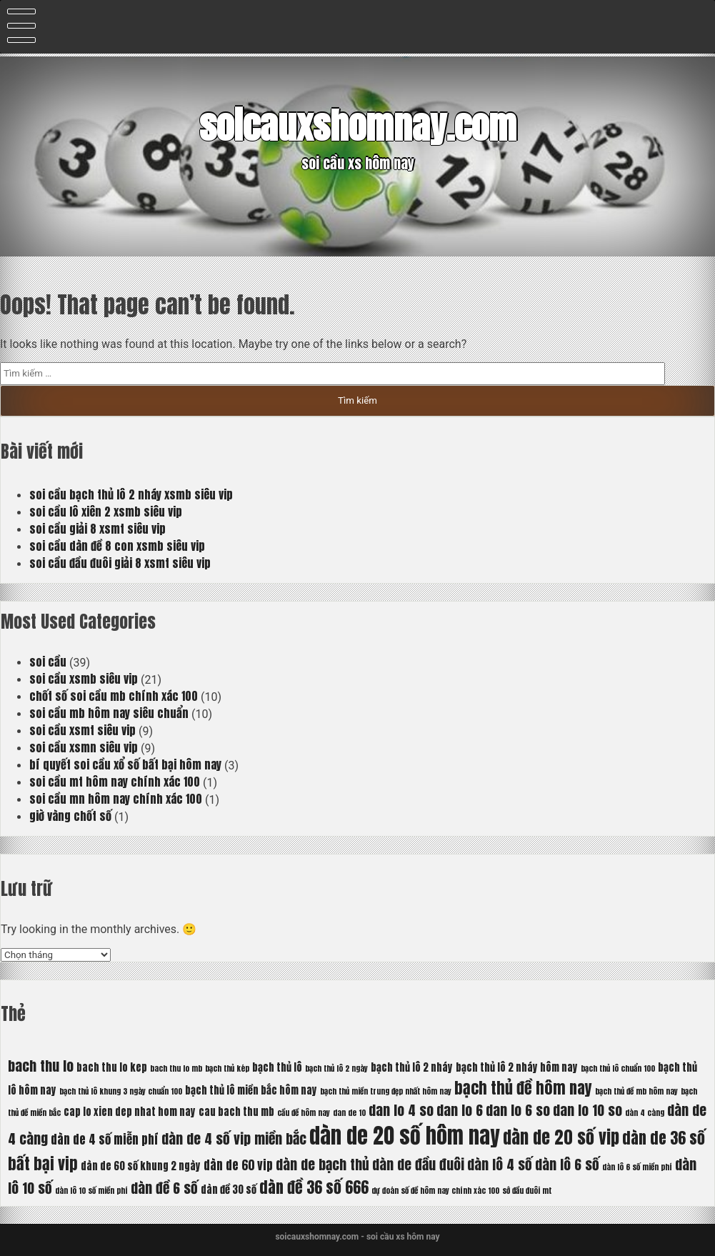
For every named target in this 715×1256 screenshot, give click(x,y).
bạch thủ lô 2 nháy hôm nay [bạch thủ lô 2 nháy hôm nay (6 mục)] (517, 1067)
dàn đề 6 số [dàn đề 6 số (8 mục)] (164, 1187)
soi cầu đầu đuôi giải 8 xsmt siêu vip (120, 563)
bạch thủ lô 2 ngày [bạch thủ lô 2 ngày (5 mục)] (336, 1068)
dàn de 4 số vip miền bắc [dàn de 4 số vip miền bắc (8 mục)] (233, 1138)
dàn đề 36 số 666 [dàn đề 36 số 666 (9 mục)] (314, 1187)
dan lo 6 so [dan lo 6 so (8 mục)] (518, 1110)
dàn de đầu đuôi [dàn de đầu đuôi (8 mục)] (418, 1164)
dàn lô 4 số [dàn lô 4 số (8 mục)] (499, 1164)
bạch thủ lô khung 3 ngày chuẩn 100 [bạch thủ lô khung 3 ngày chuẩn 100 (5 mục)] (120, 1091)
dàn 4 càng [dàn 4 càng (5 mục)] (644, 1113)
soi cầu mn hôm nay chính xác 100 (115, 798)
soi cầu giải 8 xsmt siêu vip (97, 528)
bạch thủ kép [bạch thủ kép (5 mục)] (227, 1068)
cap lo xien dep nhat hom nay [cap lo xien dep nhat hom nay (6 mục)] (130, 1112)
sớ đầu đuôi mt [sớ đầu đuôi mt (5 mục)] (526, 1191)
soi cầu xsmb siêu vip (83, 678)
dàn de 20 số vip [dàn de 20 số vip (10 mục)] (561, 1137)
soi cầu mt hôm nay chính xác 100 (114, 781)
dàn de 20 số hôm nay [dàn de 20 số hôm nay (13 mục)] (404, 1136)
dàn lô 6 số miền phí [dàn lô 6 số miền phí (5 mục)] (637, 1167)
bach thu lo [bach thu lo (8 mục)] (41, 1065)
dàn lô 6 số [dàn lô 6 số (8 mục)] (567, 1164)
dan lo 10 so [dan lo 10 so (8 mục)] (587, 1110)
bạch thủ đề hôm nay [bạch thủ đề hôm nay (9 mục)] (523, 1088)
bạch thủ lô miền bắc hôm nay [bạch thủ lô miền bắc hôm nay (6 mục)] (251, 1090)
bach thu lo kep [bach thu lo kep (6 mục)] (111, 1067)
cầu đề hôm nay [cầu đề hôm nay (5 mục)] (303, 1113)
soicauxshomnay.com (357, 125)
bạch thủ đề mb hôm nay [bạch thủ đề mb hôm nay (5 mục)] (636, 1091)
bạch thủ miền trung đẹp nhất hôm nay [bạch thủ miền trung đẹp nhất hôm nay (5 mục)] (385, 1091)
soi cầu (47, 661)
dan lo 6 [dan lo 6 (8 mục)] (459, 1110)
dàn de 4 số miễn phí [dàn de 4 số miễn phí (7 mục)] (105, 1139)
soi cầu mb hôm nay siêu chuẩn (109, 713)
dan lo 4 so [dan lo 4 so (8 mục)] (401, 1110)
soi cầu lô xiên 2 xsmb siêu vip (105, 511)
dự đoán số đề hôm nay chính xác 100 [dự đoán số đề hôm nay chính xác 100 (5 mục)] (435, 1191)
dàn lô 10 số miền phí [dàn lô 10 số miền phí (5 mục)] (91, 1191)
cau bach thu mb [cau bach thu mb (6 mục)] (236, 1112)
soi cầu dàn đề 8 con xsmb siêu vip (117, 545)
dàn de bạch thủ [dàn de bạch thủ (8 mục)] (322, 1164)
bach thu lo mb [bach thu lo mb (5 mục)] (176, 1068)
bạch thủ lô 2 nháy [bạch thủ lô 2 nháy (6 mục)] (412, 1067)
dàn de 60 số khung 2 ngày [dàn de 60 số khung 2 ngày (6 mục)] (141, 1166)
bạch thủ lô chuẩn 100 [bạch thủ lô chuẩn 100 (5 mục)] (618, 1068)
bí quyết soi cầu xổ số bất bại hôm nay (125, 764)
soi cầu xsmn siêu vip (83, 747)
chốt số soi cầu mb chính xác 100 (113, 695)
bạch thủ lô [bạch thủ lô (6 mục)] (277, 1067)
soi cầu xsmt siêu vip (82, 730)
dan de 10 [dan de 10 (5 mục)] (349, 1113)
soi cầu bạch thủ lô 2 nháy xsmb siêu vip (131, 494)
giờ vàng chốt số (70, 815)
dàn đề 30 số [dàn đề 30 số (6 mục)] (228, 1189)
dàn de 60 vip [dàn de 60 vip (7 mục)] (238, 1165)
